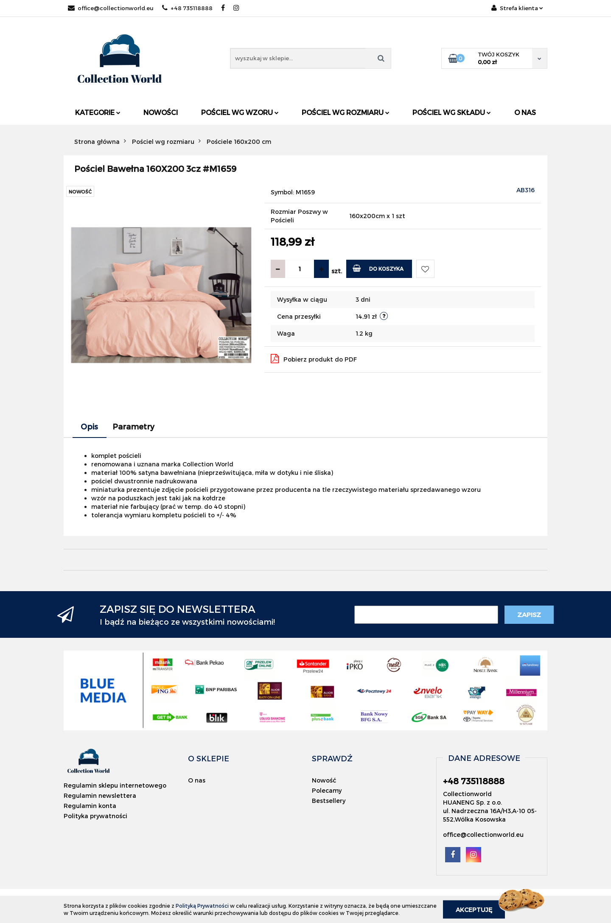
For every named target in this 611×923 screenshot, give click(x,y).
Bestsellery (328, 800)
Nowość (324, 780)
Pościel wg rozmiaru (346, 112)
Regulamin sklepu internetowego (115, 785)
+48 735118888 (187, 8)
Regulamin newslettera (100, 795)
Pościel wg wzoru (240, 112)
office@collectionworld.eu (111, 8)
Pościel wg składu (451, 112)
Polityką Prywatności (202, 906)
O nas (525, 112)
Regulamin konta (90, 805)
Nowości (160, 112)
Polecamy (327, 790)
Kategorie (98, 112)
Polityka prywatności (95, 815)
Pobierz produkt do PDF (314, 358)
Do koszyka (378, 268)
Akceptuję (474, 909)
